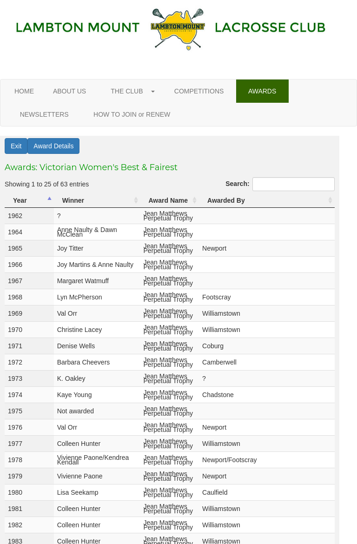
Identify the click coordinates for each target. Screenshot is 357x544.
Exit (16, 146)
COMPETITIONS (199, 91)
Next (315, 520)
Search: (279, 184)
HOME (24, 91)
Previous (178, 520)
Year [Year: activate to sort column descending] (20, 200)
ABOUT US (70, 91)
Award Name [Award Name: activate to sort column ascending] (168, 200)
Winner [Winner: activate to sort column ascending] (56, 200)
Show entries (39, 505)
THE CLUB (130, 91)
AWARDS (262, 91)
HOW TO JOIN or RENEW (132, 114)
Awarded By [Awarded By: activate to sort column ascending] (273, 200)
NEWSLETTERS (44, 114)
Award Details (53, 146)
